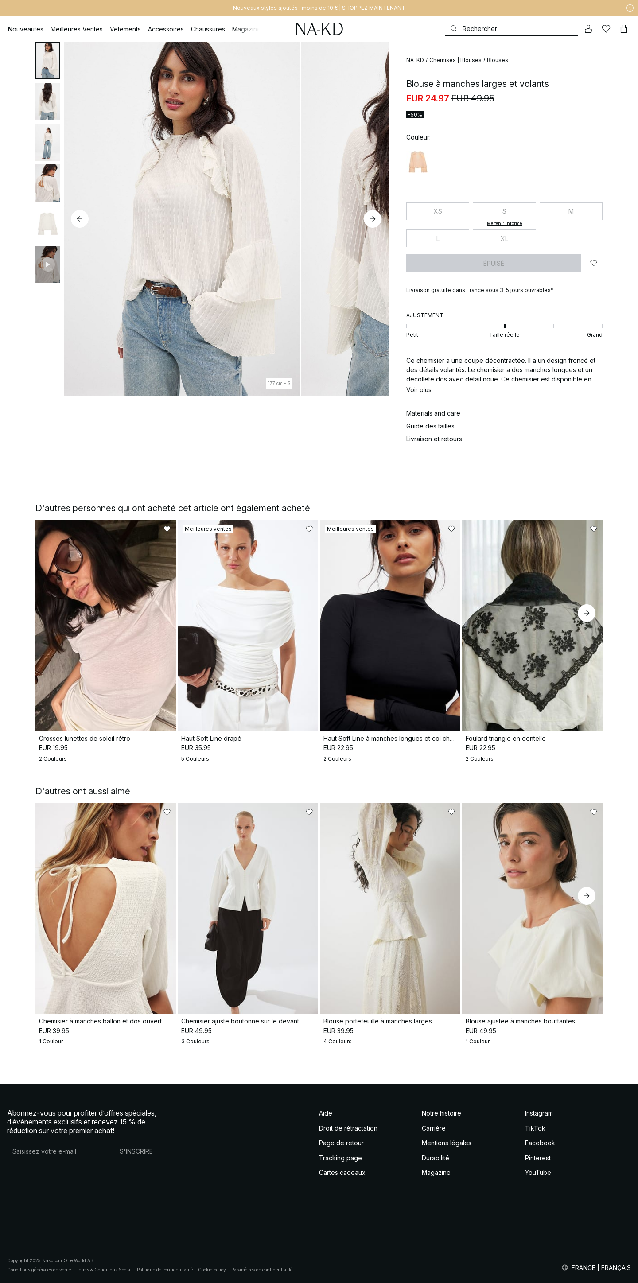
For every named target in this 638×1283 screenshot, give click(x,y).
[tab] (47, 60)
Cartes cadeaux (342, 1172)
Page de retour (341, 1143)
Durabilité (435, 1158)
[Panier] (624, 29)
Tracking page (340, 1158)
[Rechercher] (511, 28)
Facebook (540, 1143)
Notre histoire (441, 1113)
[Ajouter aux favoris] (594, 263)
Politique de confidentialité (165, 1269)
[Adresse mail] (59, 1151)
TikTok (535, 1128)
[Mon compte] (588, 29)
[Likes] (606, 29)
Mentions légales (446, 1143)
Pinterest (538, 1158)
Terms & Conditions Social (104, 1269)
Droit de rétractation (348, 1128)
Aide (325, 1113)
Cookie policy (212, 1269)
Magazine (436, 1172)
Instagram (539, 1113)
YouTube (538, 1172)
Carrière (434, 1128)
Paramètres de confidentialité (261, 1269)
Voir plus (419, 389)
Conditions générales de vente (39, 1269)
